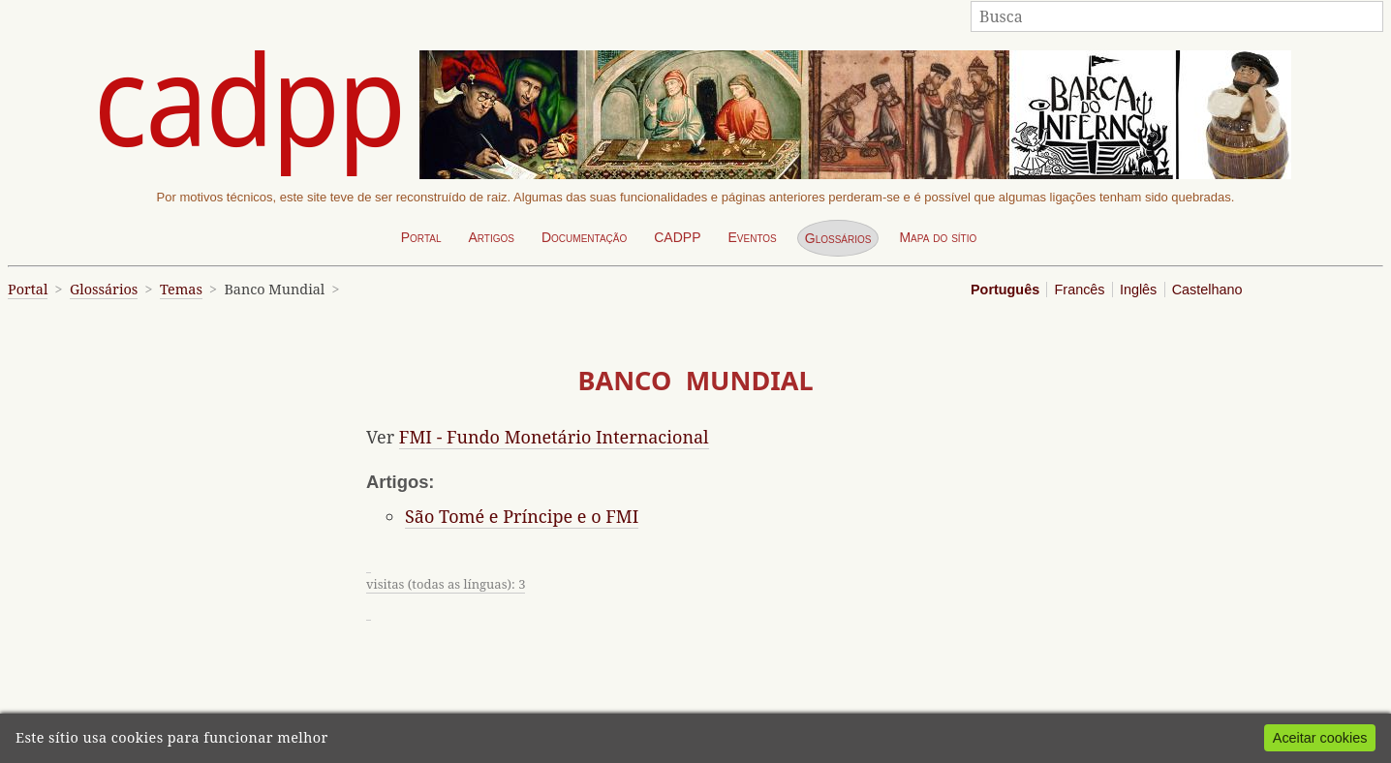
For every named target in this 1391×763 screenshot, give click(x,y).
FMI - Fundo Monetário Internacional (554, 436)
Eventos (751, 237)
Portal (421, 237)
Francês (1080, 289)
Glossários (838, 238)
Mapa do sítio (937, 237)
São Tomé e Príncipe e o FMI (521, 516)
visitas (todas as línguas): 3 (445, 584)
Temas (181, 289)
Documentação (584, 237)
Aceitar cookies (1320, 738)
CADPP (677, 237)
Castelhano (1207, 289)
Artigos (491, 237)
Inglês (1138, 289)
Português (1005, 289)
